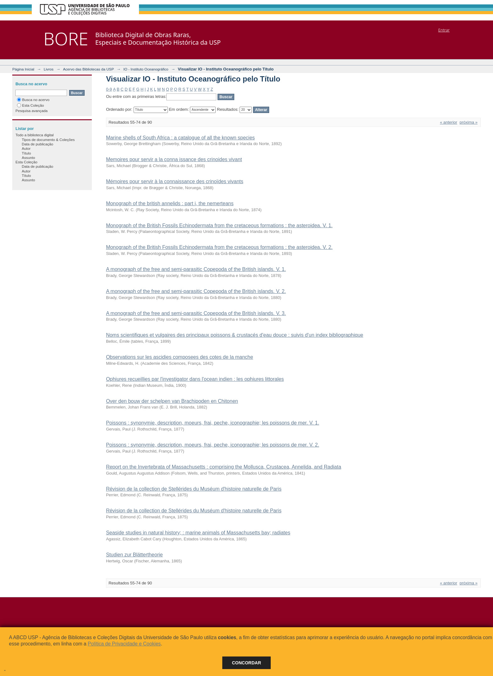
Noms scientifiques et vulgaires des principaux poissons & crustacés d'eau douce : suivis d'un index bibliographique (234, 335)
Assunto (28, 157)
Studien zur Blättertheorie (134, 554)
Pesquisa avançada (31, 111)
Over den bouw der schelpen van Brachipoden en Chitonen (172, 401)
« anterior (448, 122)
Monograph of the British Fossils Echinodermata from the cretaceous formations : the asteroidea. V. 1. (219, 225)
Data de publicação (37, 144)
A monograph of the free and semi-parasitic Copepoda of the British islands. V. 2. (196, 291)
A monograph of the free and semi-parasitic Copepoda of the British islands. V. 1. (196, 269)
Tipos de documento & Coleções (48, 140)
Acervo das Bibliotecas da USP (88, 69)
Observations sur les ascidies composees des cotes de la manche (179, 357)
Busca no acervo (33, 100)
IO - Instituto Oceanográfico (145, 69)
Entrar (444, 30)
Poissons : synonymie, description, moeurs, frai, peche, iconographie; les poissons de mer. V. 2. (212, 445)
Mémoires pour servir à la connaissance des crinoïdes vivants (174, 181)
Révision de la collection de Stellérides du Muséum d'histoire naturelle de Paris (193, 489)
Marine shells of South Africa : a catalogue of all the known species (180, 137)
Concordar (246, 662)
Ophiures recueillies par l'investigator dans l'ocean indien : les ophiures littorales (195, 379)
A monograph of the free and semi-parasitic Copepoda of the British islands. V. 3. (196, 313)
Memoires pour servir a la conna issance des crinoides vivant (174, 159)
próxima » (469, 122)
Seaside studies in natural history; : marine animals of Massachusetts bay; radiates (198, 532)
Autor (26, 148)
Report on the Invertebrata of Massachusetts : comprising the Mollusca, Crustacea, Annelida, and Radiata (223, 467)
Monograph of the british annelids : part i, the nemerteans (170, 203)
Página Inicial (23, 69)
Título (26, 153)
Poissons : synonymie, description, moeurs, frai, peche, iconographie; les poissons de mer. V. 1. (212, 422)
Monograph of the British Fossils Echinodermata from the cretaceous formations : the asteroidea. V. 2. (219, 247)
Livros (48, 69)
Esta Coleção (30, 105)
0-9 (109, 89)
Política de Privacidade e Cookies (124, 643)
